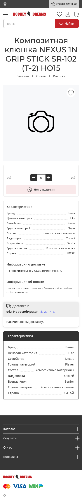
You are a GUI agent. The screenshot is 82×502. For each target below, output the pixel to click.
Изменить (47, 312)
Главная (23, 76)
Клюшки (59, 76)
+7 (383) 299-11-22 (66, 3)
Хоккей (41, 76)
